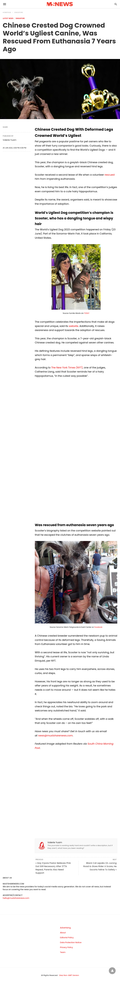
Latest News (8, 18)
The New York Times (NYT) (67, 367)
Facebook (98, 627)
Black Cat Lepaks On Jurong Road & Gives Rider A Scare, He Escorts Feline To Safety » (100, 866)
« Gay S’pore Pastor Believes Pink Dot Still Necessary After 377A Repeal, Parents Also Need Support (53, 867)
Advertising (65, 927)
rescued (110, 174)
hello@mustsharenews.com (16, 898)
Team (63, 952)
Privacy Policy (66, 947)
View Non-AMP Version (69, 975)
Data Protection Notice (71, 942)
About (63, 932)
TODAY (86, 313)
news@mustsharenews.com (55, 735)
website (73, 326)
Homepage (7, 12)
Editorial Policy (67, 937)
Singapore (18, 12)
